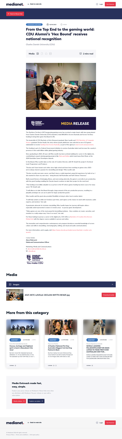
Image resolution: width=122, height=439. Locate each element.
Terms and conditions (22, 435)
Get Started (110, 4)
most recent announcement (84, 145)
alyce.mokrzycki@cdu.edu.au (37, 249)
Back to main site (34, 4)
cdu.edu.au (31, 251)
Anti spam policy (34, 435)
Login (99, 4)
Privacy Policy (10, 435)
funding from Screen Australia (50, 145)
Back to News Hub (15, 14)
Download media (108, 295)
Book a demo (19, 401)
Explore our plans (36, 401)
